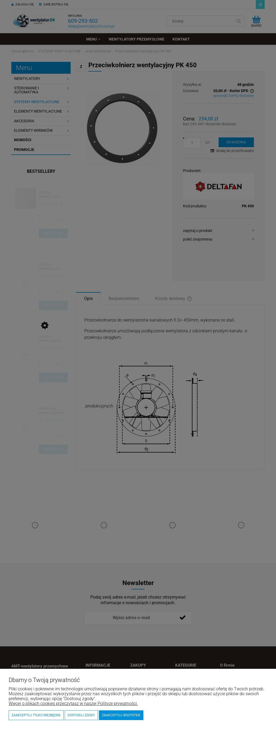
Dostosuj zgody (81, 715)
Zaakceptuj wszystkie (121, 715)
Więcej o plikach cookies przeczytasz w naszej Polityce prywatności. (73, 703)
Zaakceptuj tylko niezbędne (36, 715)
